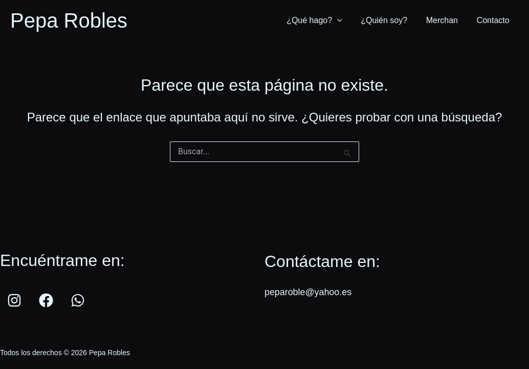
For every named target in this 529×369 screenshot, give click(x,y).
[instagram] (16, 300)
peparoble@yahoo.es (308, 292)
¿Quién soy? (390, 20)
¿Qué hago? (322, 20)
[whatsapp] (79, 300)
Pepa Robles (68, 20)
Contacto (494, 20)
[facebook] (47, 300)
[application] (345, 20)
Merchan (445, 20)
